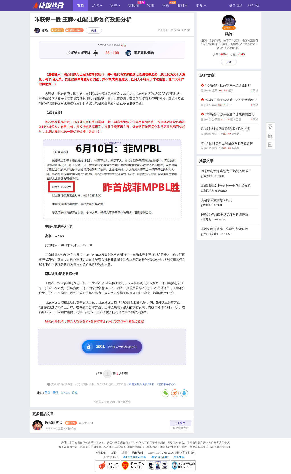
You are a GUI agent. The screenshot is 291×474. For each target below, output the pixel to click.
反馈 (114, 452)
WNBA (65, 392)
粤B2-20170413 (160, 457)
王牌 (47, 392)
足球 (97, 5)
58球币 (180, 426)
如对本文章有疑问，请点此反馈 (112, 401)
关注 (93, 30)
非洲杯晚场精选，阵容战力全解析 (229, 231)
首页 (80, 5)
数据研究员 (54, 422)
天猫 (55, 392)
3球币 (110, 346)
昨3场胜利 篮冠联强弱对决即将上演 (229, 131)
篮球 (115, 5)
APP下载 (253, 5)
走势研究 (229, 28)
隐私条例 (137, 452)
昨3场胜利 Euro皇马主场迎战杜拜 (229, 88)
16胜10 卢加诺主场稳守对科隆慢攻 (229, 217)
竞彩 (165, 5)
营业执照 (179, 457)
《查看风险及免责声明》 (141, 384)
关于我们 (100, 452)
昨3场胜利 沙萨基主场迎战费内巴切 (229, 117)
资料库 (182, 5)
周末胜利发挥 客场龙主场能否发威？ (229, 174)
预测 (150, 5)
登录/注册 (236, 5)
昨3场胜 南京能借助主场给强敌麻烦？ (229, 102)
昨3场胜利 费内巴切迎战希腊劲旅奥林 (229, 146)
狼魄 (75, 392)
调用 (124, 452)
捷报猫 (133, 5)
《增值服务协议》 (166, 384)
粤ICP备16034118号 (134, 457)
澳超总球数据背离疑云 (229, 203)
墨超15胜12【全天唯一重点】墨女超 (229, 188)
